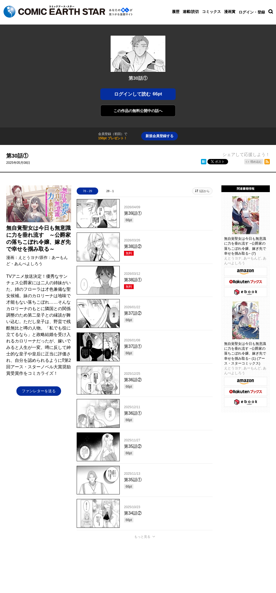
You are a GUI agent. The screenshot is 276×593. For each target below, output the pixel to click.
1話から (204, 191)
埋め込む (256, 161)
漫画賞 (229, 11)
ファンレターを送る (39, 391)
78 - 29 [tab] (87, 191)
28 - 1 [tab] (110, 191)
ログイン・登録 (252, 12)
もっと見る (142, 537)
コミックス (211, 11)
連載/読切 (191, 11)
